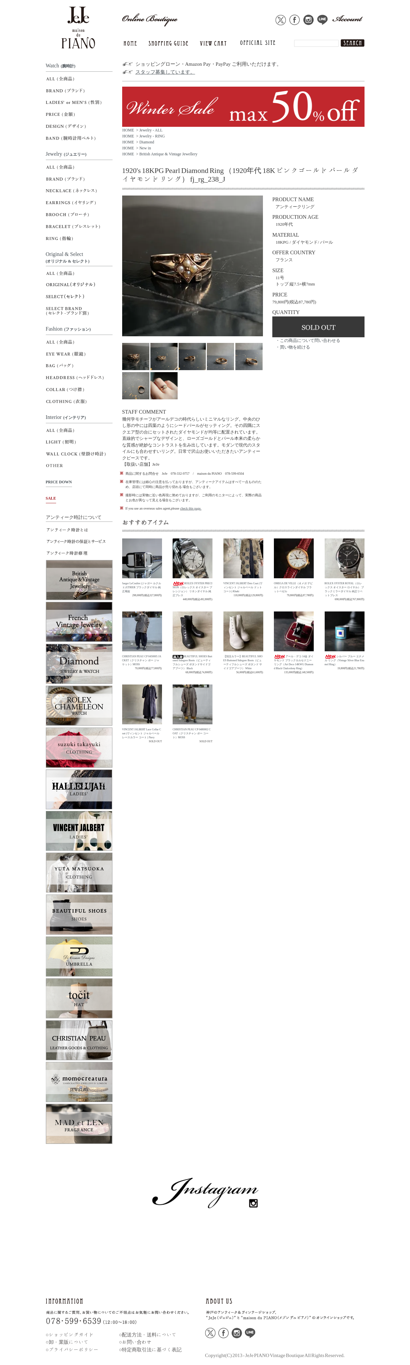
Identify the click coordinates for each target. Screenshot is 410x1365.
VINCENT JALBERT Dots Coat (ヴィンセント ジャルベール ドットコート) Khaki (242, 587)
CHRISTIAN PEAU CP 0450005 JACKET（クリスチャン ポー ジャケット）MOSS (141, 660)
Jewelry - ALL (151, 130)
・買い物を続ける (293, 347)
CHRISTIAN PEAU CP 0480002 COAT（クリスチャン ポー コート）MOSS (191, 733)
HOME (128, 130)
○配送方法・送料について (148, 1334)
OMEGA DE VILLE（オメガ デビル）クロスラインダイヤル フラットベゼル (293, 587)
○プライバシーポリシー (72, 1349)
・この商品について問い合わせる (308, 340)
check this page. (190, 508)
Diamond (146, 142)
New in (145, 148)
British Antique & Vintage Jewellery (168, 154)
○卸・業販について (67, 1341)
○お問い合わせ (135, 1341)
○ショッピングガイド (70, 1334)
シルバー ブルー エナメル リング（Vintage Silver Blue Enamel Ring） (345, 660)
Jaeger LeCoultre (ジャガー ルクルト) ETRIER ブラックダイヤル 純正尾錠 (141, 587)
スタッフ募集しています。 (165, 72)
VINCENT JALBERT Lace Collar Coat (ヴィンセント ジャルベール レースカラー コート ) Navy (141, 733)
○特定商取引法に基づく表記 (150, 1349)
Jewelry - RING (152, 136)
